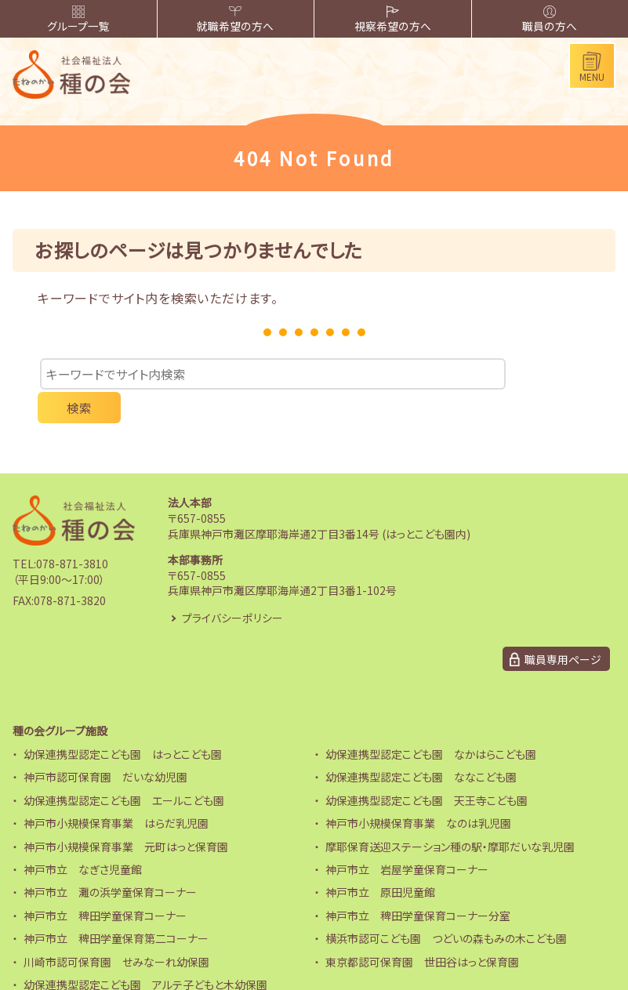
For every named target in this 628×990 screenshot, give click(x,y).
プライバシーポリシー (233, 586)
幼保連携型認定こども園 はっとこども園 (123, 723)
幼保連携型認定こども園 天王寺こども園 (426, 770)
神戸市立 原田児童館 (380, 861)
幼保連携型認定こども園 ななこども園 (421, 746)
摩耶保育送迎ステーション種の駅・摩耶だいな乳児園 (450, 815)
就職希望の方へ (236, 19)
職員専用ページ (563, 628)
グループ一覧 (78, 19)
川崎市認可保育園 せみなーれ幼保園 (116, 930)
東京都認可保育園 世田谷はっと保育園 (422, 930)
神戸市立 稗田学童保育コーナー (105, 885)
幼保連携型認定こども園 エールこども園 (124, 770)
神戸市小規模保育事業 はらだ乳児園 (116, 792)
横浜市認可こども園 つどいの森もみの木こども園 (446, 908)
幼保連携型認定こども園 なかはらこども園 (430, 723)
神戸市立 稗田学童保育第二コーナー (116, 908)
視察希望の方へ (392, 19)
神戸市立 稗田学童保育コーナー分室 (417, 885)
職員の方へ (550, 19)
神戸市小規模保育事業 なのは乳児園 (418, 792)
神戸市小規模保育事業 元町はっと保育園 (126, 815)
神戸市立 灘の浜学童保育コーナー (110, 861)
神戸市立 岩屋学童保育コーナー (406, 839)
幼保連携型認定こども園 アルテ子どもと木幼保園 (145, 954)
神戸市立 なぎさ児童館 (83, 839)
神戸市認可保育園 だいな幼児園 (105, 746)
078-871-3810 (72, 533)
